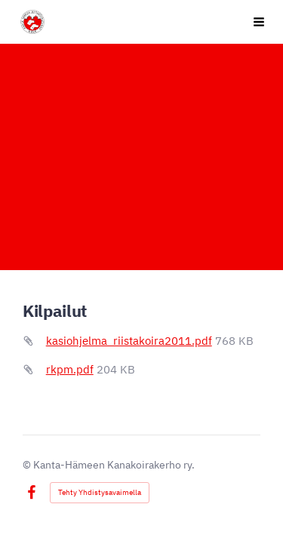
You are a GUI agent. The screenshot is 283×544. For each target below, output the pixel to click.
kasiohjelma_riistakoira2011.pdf (129, 340)
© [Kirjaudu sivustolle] (28, 465)
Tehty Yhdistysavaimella (99, 492)
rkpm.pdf (70, 369)
